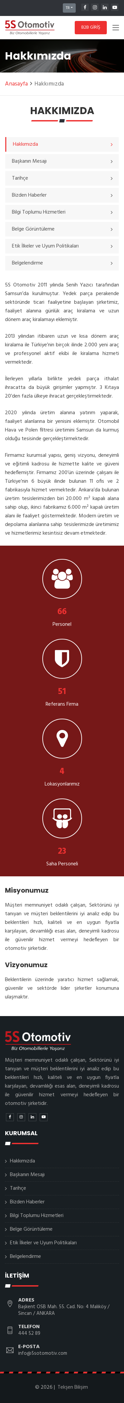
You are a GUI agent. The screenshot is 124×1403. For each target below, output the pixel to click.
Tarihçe (18, 1188)
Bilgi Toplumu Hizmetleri (36, 1215)
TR (68, 8)
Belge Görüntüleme (31, 1229)
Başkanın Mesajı (27, 1174)
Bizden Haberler (27, 1202)
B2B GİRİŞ (90, 27)
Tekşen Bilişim (73, 1387)
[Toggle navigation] (115, 29)
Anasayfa (16, 84)
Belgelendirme (25, 1256)
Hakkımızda (22, 1161)
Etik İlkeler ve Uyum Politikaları (43, 1243)
